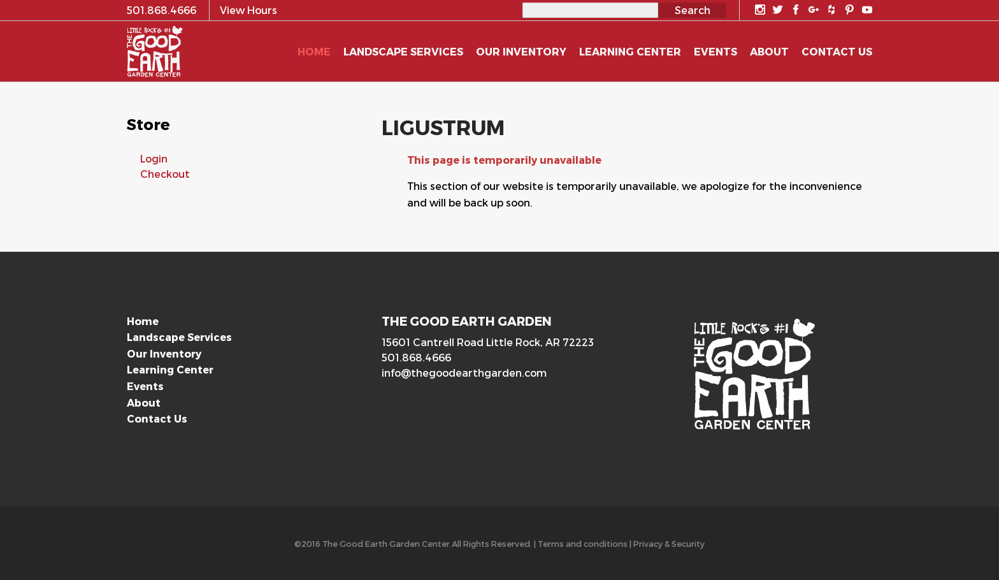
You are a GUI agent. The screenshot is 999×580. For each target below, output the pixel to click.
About (144, 402)
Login (154, 158)
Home (143, 321)
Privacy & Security (669, 543)
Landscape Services (179, 337)
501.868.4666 (416, 357)
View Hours (248, 10)
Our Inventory (164, 353)
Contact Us (157, 418)
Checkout (165, 174)
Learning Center (170, 369)
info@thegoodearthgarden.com (464, 372)
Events (145, 386)
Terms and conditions (583, 543)
